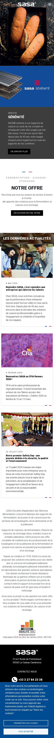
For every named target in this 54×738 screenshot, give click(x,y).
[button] (50, 4)
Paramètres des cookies (26, 723)
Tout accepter (25, 731)
